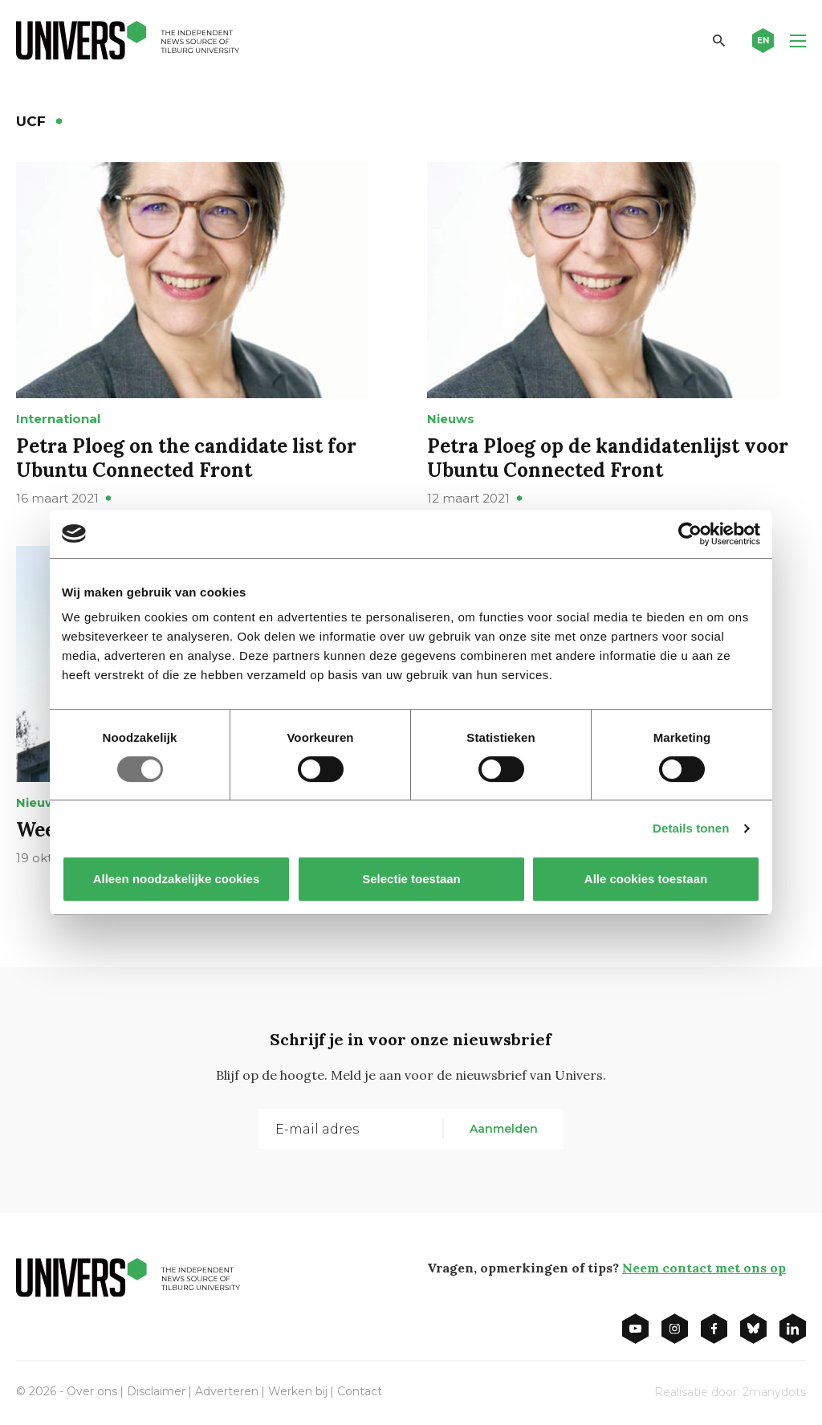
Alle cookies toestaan (645, 879)
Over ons (92, 1391)
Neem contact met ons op (704, 1268)
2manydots (774, 1392)
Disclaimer (156, 1391)
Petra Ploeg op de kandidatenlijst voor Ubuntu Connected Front (607, 458)
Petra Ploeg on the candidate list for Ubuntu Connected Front (186, 458)
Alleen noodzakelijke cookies (176, 879)
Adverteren (226, 1391)
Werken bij (298, 1391)
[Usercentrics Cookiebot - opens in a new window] (690, 534)
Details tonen (691, 828)
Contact (359, 1391)
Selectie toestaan (411, 879)
